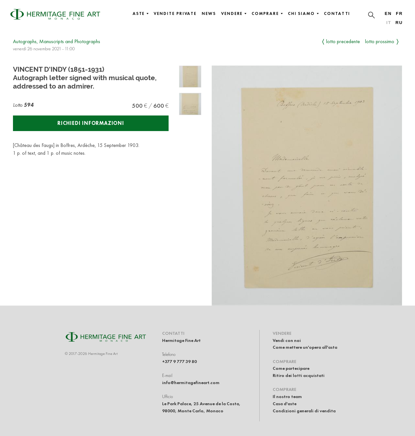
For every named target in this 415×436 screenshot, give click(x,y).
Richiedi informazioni (90, 123)
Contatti (337, 13)
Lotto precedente (343, 41)
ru (399, 22)
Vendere (233, 13)
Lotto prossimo (379, 41)
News (209, 13)
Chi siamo (303, 13)
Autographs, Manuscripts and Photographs (56, 41)
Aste (141, 13)
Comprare (267, 13)
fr (399, 13)
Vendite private (175, 13)
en (388, 13)
